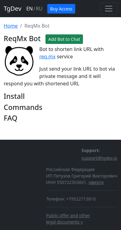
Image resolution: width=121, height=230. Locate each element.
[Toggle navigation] (108, 8)
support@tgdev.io (99, 158)
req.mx (47, 56)
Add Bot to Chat (64, 39)
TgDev (12, 8)
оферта (95, 182)
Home (11, 25)
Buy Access (61, 9)
